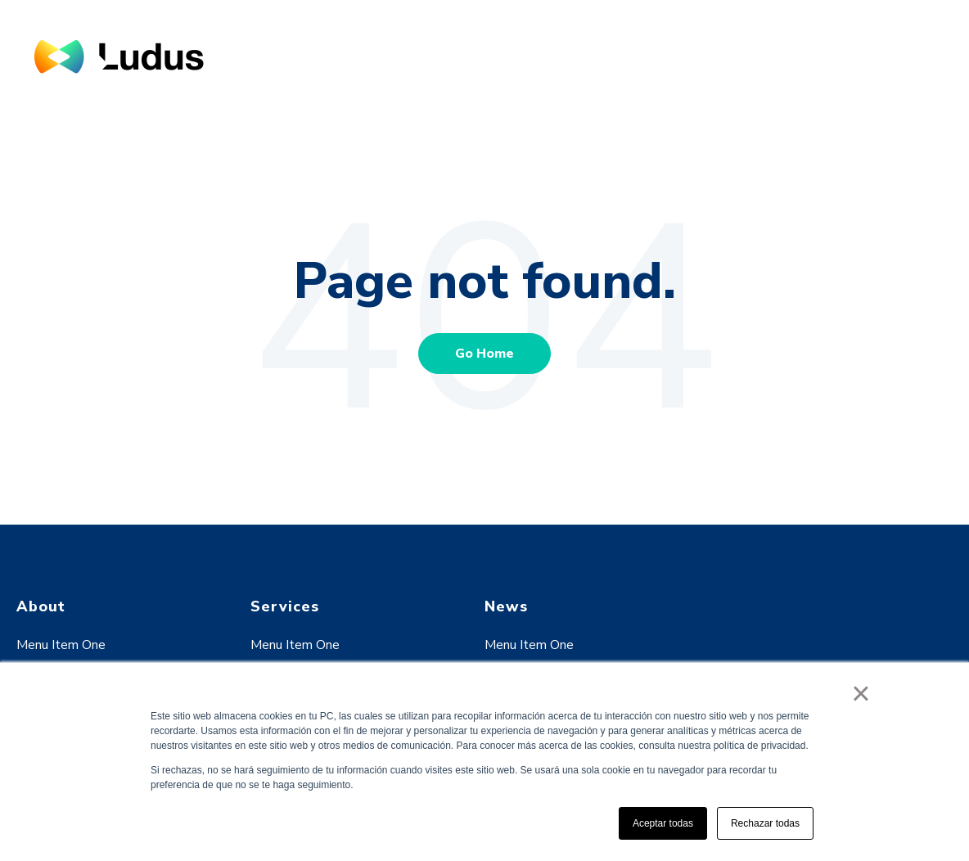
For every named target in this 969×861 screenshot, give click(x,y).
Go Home (484, 354)
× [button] (860, 693)
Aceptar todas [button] (663, 823)
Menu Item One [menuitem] (61, 645)
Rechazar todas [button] (765, 823)
